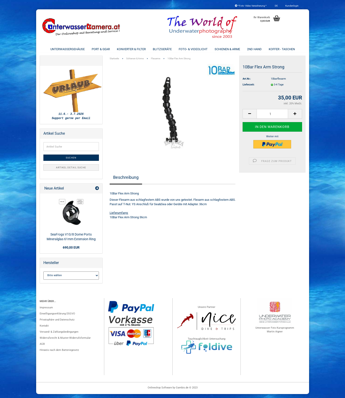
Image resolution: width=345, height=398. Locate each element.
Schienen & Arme (227, 49)
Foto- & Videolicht (193, 49)
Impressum (46, 311)
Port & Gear (101, 49)
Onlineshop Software (160, 391)
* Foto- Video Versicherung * (250, 5)
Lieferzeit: (248, 88)
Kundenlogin (292, 5)
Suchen (71, 161)
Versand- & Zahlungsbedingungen (59, 335)
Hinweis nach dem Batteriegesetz (59, 354)
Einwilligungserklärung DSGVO (57, 317)
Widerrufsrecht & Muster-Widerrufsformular (65, 341)
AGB (42, 347)
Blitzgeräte (162, 49)
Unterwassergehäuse (67, 49)
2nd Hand (254, 49)
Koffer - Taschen (282, 49)
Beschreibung (126, 181)
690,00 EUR (71, 251)
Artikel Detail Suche (71, 171)
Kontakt (44, 329)
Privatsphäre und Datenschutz (57, 323)
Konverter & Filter (131, 49)
